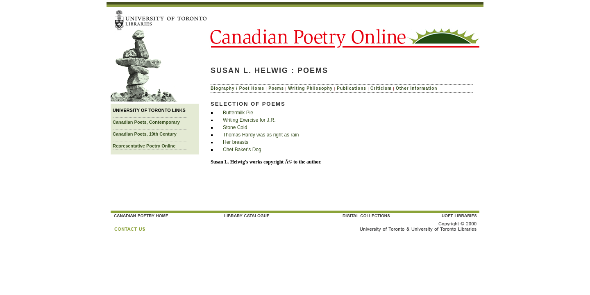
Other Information (416, 88)
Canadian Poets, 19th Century (145, 134)
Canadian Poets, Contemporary (146, 122)
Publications (351, 88)
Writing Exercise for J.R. (249, 120)
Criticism (381, 88)
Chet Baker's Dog (242, 149)
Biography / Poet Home (237, 88)
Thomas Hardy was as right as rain (261, 135)
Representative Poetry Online (144, 145)
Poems (276, 88)
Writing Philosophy (310, 88)
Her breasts (235, 142)
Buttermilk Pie (238, 113)
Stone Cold (235, 127)
